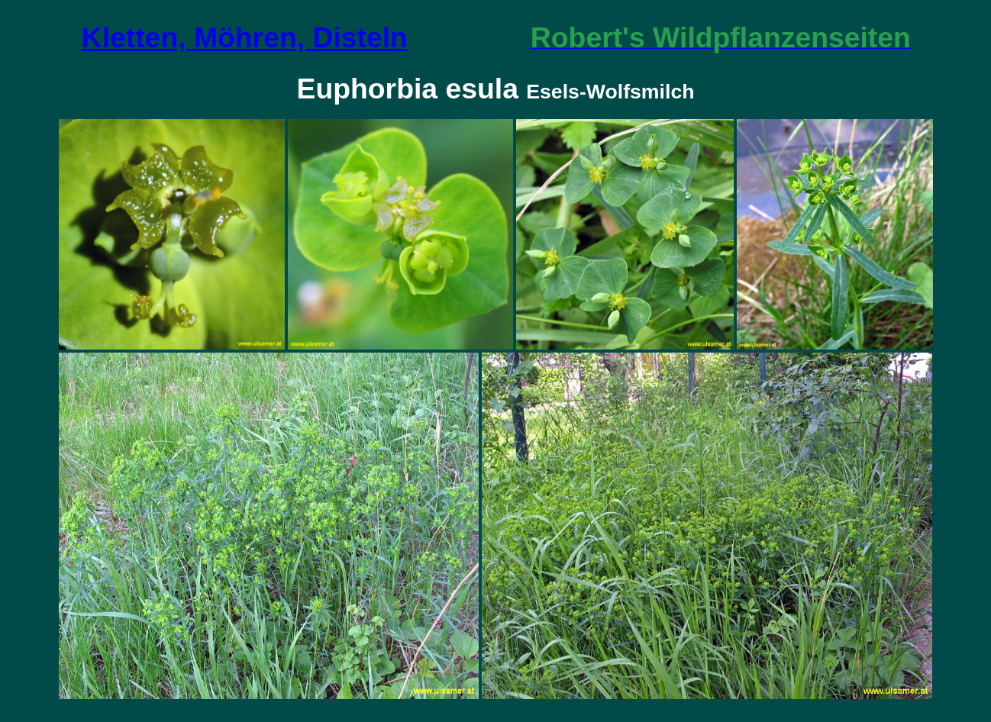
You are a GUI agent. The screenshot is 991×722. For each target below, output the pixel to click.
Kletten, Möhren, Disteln (245, 37)
